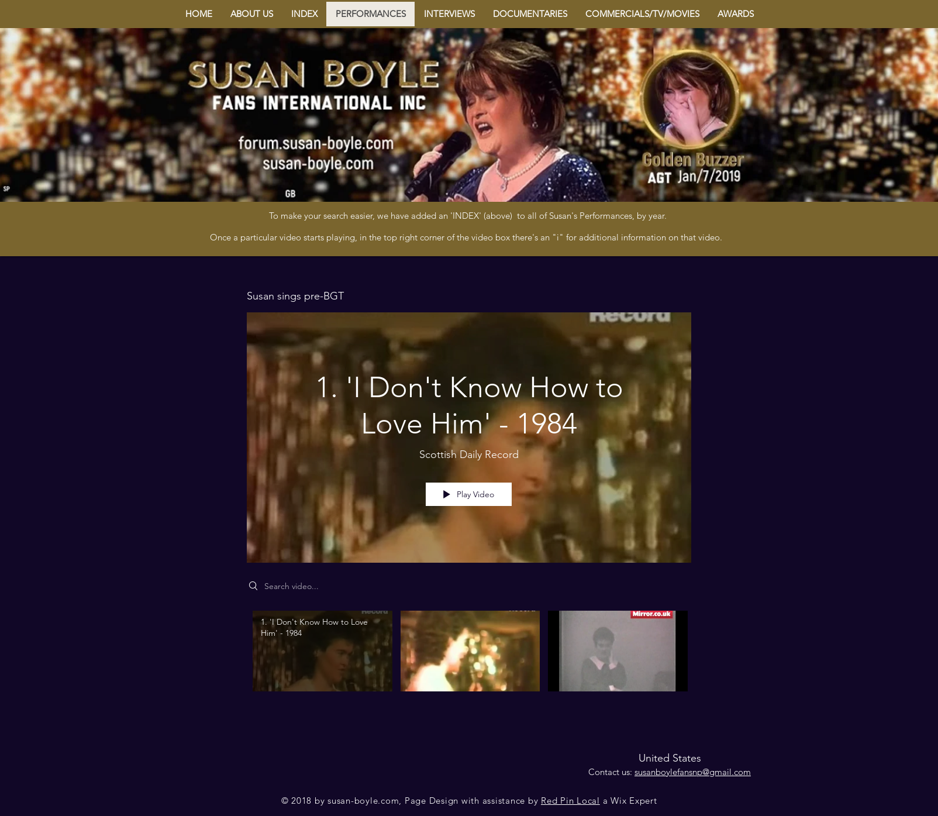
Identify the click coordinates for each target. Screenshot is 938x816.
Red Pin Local (570, 800)
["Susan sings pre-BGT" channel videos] (469, 659)
